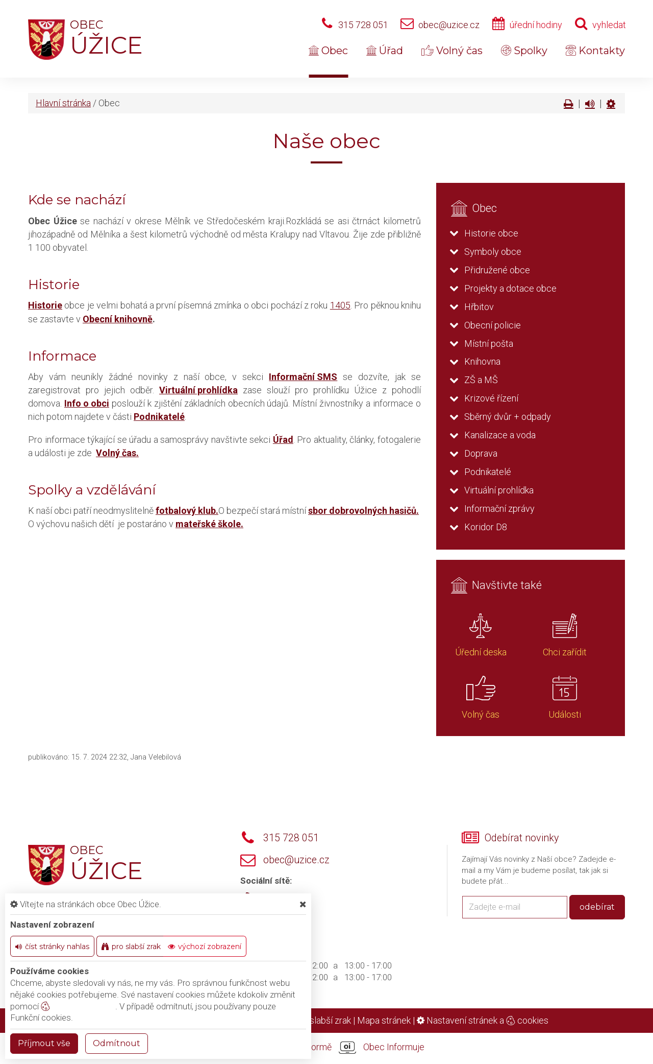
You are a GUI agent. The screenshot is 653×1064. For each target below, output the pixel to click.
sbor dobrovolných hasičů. (363, 510)
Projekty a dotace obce (510, 288)
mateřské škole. (209, 523)
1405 (340, 305)
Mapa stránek (384, 1020)
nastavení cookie (78, 1006)
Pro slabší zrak (322, 1020)
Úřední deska (481, 652)
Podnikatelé (159, 416)
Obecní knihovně (118, 319)
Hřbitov (479, 306)
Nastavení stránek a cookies (482, 1020)
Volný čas (452, 50)
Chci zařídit (565, 652)
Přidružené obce (497, 270)
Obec (328, 50)
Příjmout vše (44, 1043)
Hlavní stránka (63, 103)
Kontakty (595, 50)
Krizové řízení (491, 398)
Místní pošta (488, 343)
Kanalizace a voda (500, 435)
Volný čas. (117, 452)
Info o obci (86, 403)
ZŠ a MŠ (481, 379)
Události (564, 714)
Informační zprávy (499, 508)
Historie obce (491, 233)
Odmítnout (116, 1043)
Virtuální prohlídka (198, 390)
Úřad (384, 50)
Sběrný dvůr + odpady (507, 416)
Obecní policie (492, 325)
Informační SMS (303, 376)
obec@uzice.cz (449, 24)
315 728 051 (363, 24)
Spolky (524, 50)
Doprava (480, 453)
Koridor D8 (485, 527)
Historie (45, 305)
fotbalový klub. (187, 510)
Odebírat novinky (522, 838)
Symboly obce (492, 251)
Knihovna (482, 361)
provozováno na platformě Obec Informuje (326, 1048)
